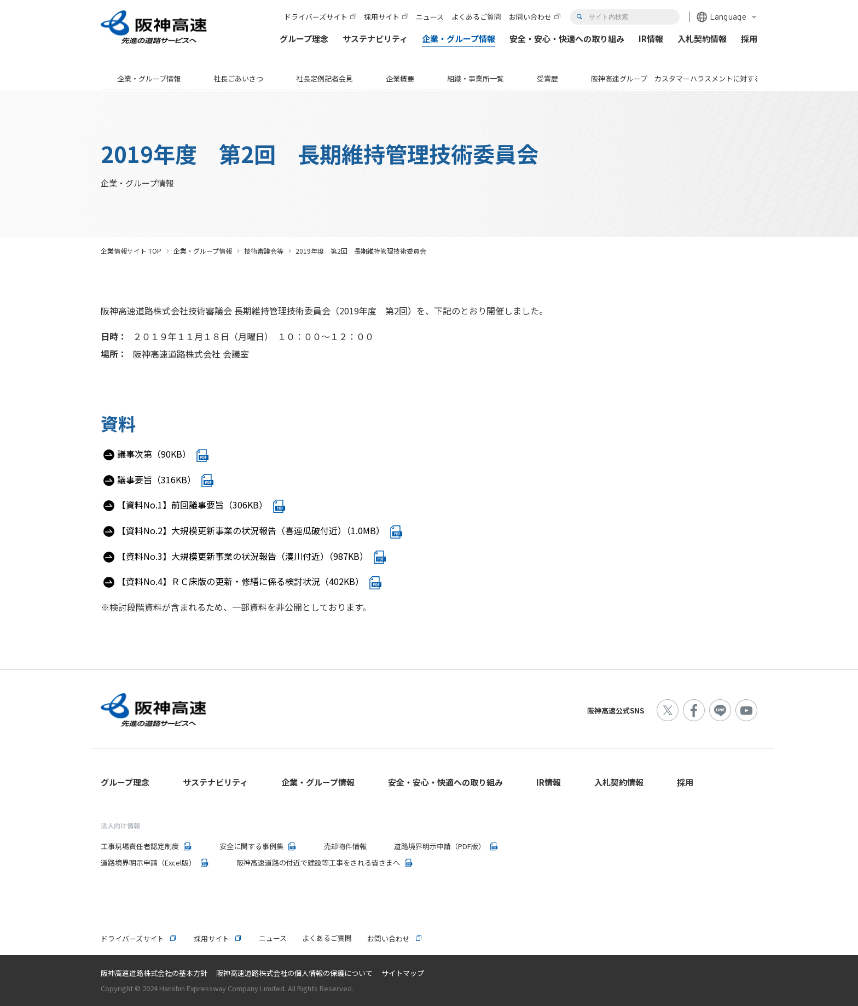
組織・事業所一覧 (475, 78)
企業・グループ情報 (149, 78)
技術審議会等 (263, 250)
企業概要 (400, 78)
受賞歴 (547, 78)
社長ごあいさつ (238, 78)
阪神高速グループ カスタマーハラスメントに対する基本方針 (690, 78)
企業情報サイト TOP (131, 250)
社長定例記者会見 (324, 78)
